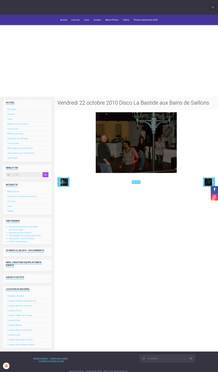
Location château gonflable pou (22, 301)
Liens (86, 20)
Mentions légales (40, 359)
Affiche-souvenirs (15, 134)
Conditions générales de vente (51, 362)
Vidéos (126, 20)
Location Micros (14, 326)
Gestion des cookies (59, 359)
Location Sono (14, 321)
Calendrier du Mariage (17, 139)
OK (45, 175)
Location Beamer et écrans (19, 306)
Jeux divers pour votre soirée (20, 154)
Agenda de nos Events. (18, 124)
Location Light (13, 335)
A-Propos (11, 110)
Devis (9, 120)
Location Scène (14, 311)
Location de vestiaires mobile (20, 345)
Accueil (63, 20)
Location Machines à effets (20, 340)
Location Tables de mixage (19, 316)
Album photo (13, 192)
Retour (136, 183)
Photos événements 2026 (146, 20)
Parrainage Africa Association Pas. (25, 236)
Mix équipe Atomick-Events (20, 149)
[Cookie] (6, 366)
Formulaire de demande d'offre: (22, 197)
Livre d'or (75, 20)
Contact (97, 20)
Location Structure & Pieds (19, 331)
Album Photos (112, 20)
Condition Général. (15, 297)
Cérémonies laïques (18, 242)
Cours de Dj (12, 129)
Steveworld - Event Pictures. (22, 239)
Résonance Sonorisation (20, 233)
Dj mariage (12, 158)
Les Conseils (13, 144)
